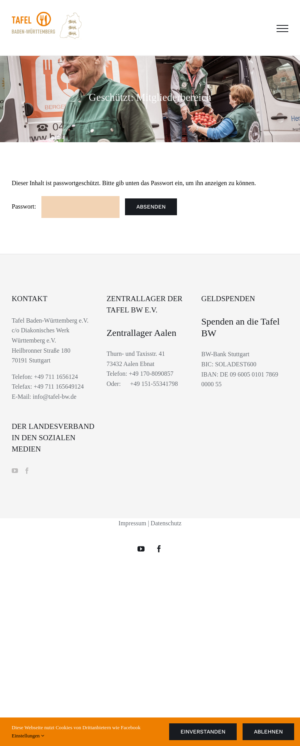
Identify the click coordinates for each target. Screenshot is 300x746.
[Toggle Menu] (282, 28)
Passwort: (66, 206)
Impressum (132, 523)
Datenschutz (166, 523)
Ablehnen (268, 731)
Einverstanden (202, 731)
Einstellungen (28, 736)
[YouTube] (15, 471)
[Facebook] (27, 471)
